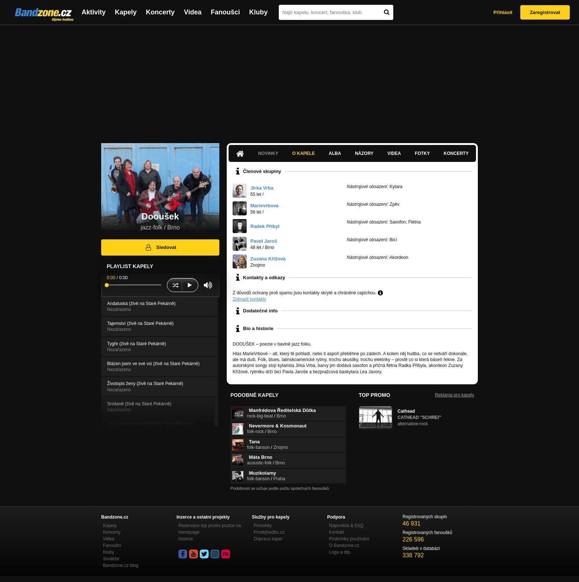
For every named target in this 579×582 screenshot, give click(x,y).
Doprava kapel (268, 538)
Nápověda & (346, 525)
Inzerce (185, 538)
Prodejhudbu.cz (269, 532)
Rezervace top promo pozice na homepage (209, 529)
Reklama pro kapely (454, 395)
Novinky (268, 153)
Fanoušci (225, 12)
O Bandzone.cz (344, 545)
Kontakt (336, 532)
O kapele (303, 153)
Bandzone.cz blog (120, 565)
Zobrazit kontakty (249, 299)
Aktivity (94, 12)
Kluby (258, 12)
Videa (193, 12)
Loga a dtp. (340, 552)
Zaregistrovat (545, 12)
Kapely (126, 12)
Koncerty (160, 12)
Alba (335, 153)
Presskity (263, 525)
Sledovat (160, 247)
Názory (364, 153)
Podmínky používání (349, 538)
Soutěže (111, 558)
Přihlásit (502, 12)
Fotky (422, 153)
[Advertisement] (289, 80)
